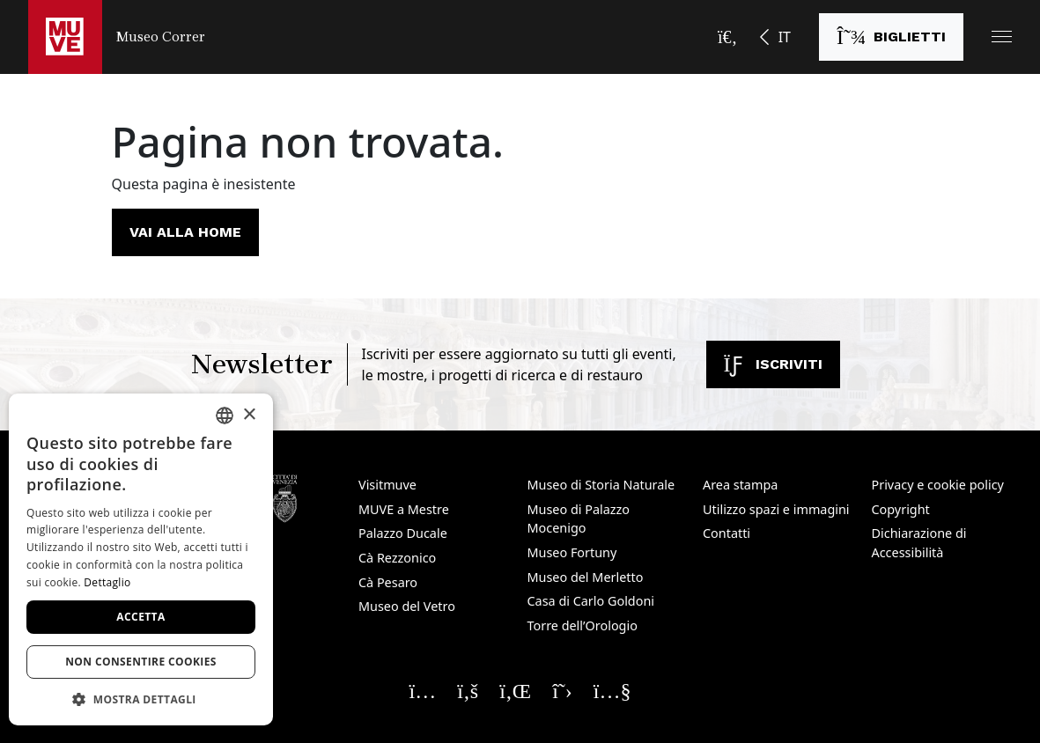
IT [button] (784, 37)
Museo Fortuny (572, 552)
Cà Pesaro (387, 582)
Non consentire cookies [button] (141, 661)
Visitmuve (387, 484)
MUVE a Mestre (403, 509)
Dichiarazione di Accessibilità (919, 543)
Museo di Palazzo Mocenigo (579, 519)
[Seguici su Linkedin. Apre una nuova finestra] (515, 690)
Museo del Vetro (406, 606)
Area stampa (740, 484)
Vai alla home (185, 232)
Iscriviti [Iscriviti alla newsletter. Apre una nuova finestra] (773, 364)
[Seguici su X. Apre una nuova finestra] (562, 690)
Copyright (901, 509)
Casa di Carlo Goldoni (591, 600)
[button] (1002, 36)
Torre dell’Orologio (582, 625)
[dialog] (141, 559)
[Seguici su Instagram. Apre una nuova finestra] (423, 690)
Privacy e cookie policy (938, 484)
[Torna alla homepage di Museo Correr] (116, 37)
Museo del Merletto (585, 577)
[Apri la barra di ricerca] (727, 37)
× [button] (248, 415)
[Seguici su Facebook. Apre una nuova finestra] (467, 690)
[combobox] (224, 415)
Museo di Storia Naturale (601, 484)
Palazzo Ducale (402, 533)
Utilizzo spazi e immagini (776, 509)
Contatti (726, 533)
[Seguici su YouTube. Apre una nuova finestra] (612, 690)
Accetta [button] (140, 616)
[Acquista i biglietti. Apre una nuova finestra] (891, 37)
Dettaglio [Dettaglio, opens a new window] (107, 582)
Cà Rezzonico (397, 557)
